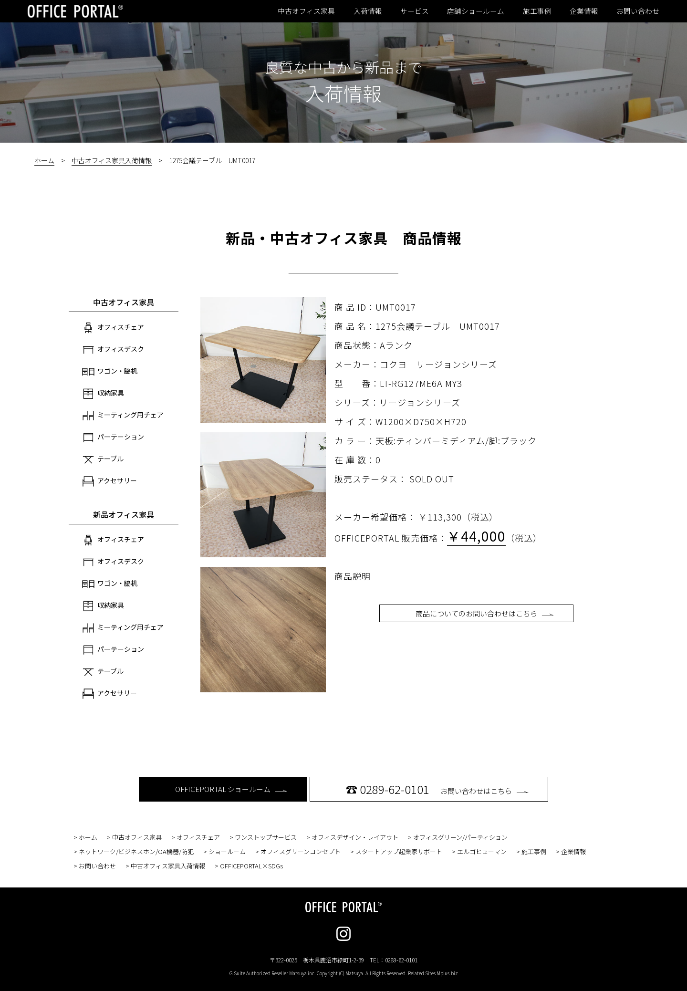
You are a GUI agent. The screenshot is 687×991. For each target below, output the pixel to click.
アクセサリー (109, 481)
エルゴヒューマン (482, 851)
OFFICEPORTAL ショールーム (231, 789)
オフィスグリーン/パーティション (460, 837)
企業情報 (584, 11)
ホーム (44, 160)
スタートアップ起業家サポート (398, 851)
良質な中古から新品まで (343, 67)
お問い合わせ (637, 11)
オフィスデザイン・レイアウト (355, 837)
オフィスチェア (113, 328)
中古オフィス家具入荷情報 (112, 160)
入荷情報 (368, 11)
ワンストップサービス (266, 837)
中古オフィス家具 (306, 11)
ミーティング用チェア (123, 415)
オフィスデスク (113, 350)
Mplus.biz (447, 973)
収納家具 (103, 393)
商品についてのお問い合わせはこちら (485, 613)
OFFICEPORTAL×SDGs (251, 865)
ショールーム (227, 851)
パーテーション (113, 437)
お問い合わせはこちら (437, 789)
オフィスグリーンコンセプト (300, 851)
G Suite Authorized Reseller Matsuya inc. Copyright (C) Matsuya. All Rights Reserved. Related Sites (343, 973)
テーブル (103, 459)
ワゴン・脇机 (109, 371)
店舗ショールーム (475, 11)
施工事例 (537, 11)
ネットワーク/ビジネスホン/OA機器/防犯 (136, 851)
